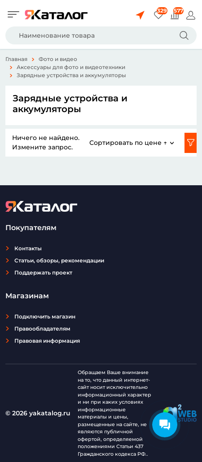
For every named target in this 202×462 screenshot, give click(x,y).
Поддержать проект (43, 272)
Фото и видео (58, 59)
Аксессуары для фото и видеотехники (71, 67)
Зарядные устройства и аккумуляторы (71, 75)
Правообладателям (42, 328)
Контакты (28, 248)
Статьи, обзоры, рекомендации (59, 260)
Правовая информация (47, 340)
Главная (16, 59)
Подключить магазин (44, 316)
